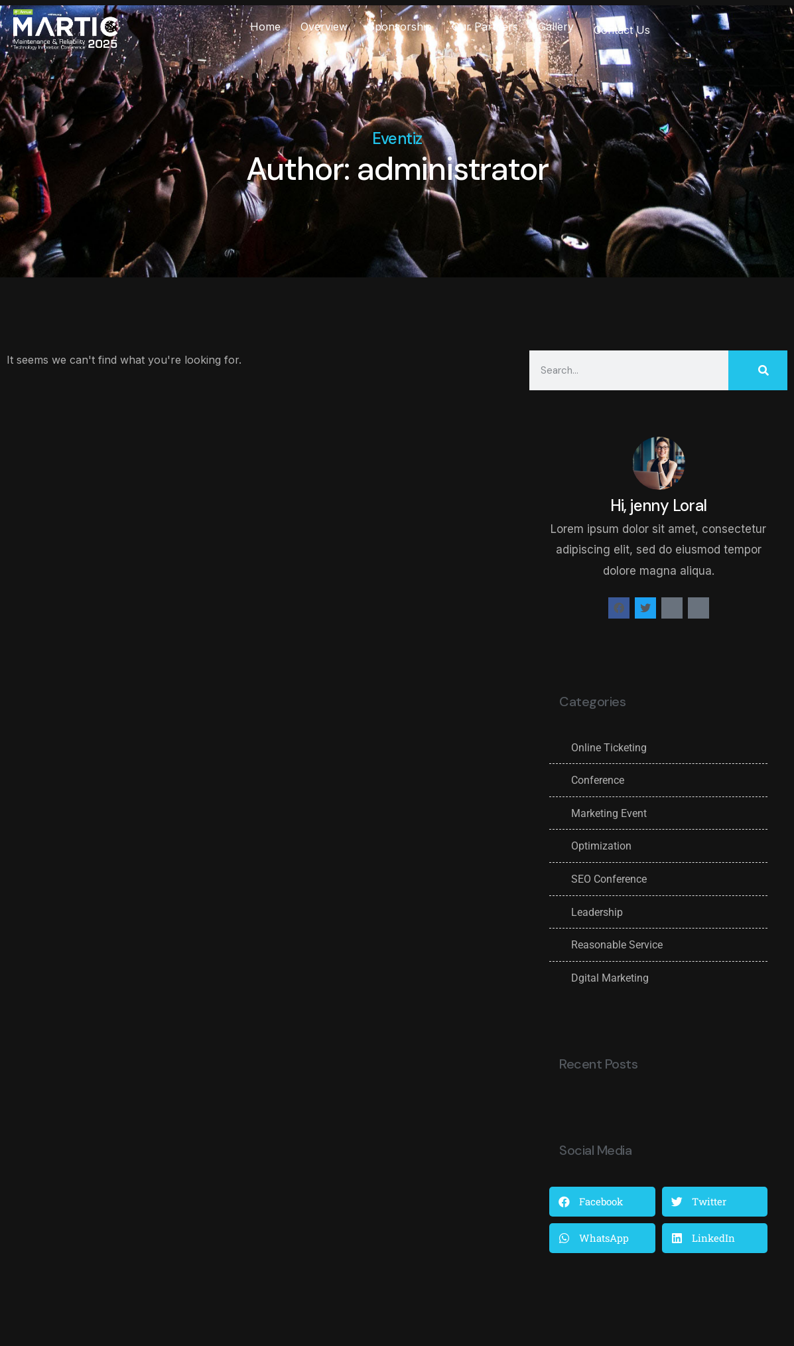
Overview (324, 26)
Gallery (556, 26)
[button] (602, 1202)
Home (265, 26)
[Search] (757, 370)
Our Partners (485, 26)
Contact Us (622, 30)
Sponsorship (399, 26)
